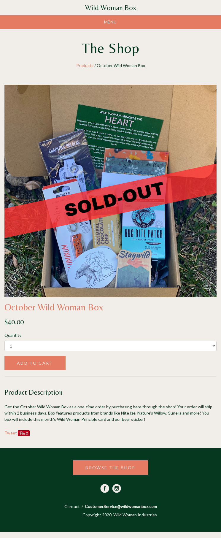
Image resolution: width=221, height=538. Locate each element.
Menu (110, 21)
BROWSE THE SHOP (110, 467)
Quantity (12, 335)
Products (84, 65)
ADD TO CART (35, 363)
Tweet (10, 432)
